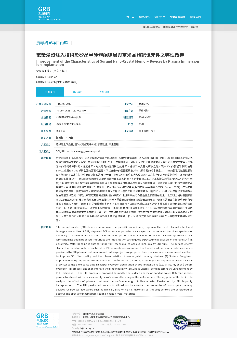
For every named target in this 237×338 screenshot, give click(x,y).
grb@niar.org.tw (86, 328)
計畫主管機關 (177, 17)
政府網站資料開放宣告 (158, 331)
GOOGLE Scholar (46, 77)
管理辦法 (159, 17)
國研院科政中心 (151, 27)
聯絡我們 (195, 17)
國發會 (194, 27)
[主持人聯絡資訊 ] (66, 82)
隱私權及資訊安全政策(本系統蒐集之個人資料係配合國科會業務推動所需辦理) (109, 331)
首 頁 (130, 17)
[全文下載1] (60, 71)
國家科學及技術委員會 (175, 27)
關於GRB (144, 17)
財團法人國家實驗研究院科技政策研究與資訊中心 (106, 317)
